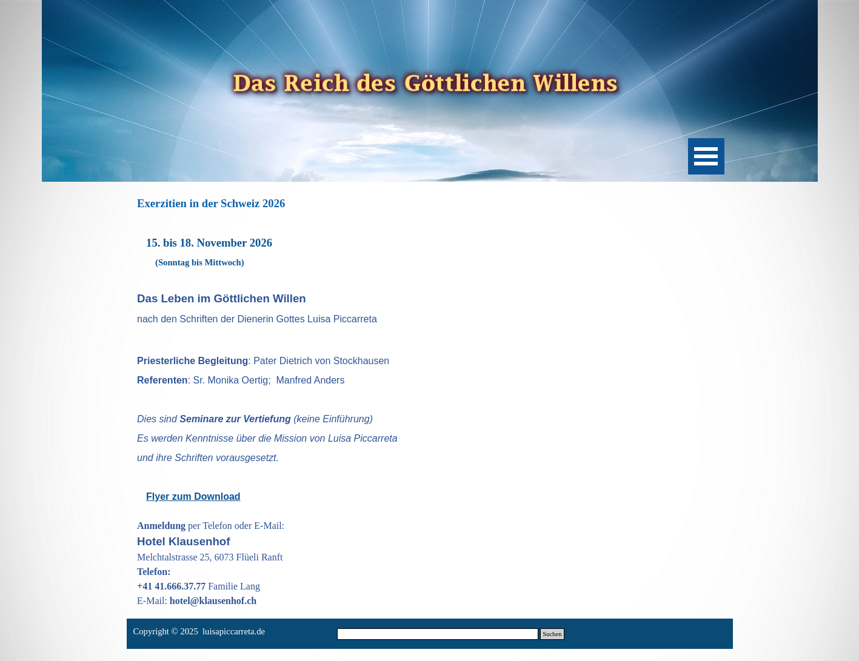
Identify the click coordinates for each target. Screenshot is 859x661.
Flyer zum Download (193, 496)
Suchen (552, 634)
